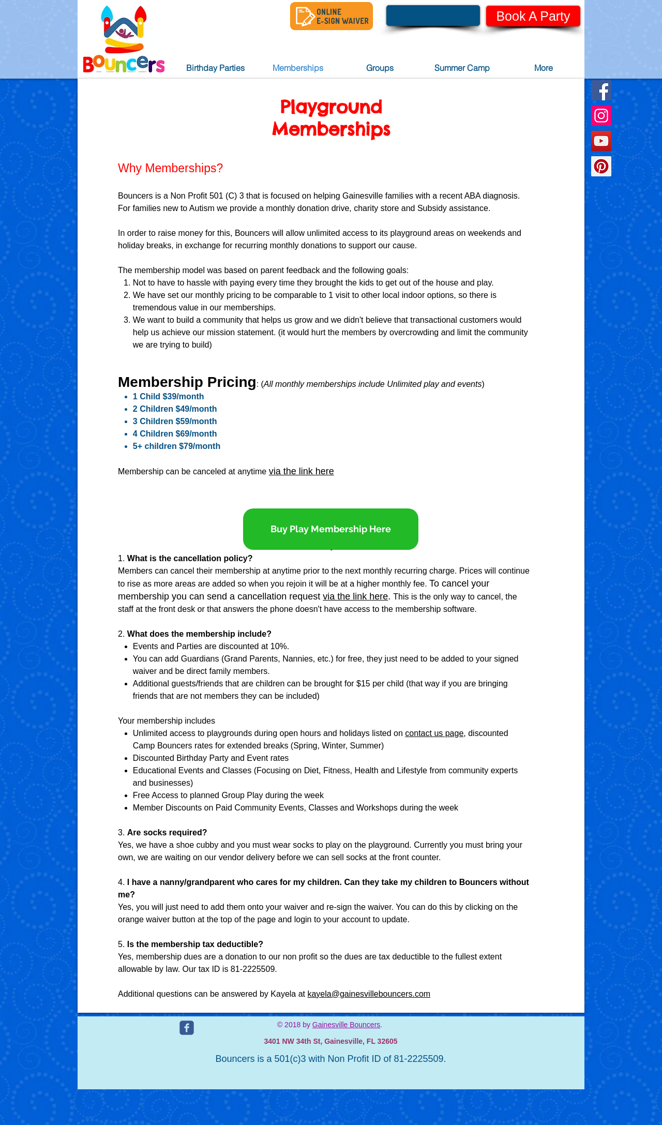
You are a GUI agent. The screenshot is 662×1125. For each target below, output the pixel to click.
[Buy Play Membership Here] (330, 529)
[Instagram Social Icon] (601, 116)
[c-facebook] (186, 1028)
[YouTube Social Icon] (601, 141)
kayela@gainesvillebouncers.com (368, 993)
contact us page (434, 733)
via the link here (301, 471)
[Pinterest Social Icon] (601, 166)
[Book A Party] (533, 16)
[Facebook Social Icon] (601, 90)
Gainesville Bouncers (346, 1025)
